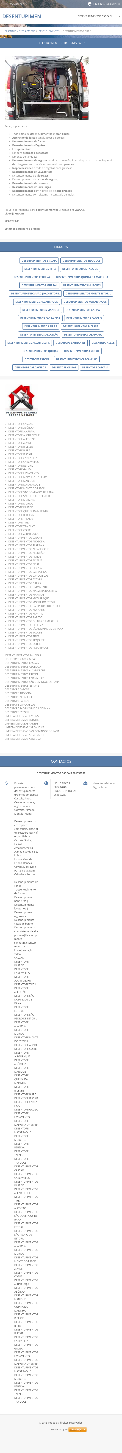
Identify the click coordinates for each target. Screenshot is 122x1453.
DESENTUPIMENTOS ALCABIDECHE (28, 343)
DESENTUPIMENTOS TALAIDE (80, 269)
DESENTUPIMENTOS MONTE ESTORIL (88, 293)
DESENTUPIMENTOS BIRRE (40, 326)
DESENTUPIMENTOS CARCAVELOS (76, 359)
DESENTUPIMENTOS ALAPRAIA (83, 334)
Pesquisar (4, 4)
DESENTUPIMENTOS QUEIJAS (40, 351)
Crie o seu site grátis (58, 1429)
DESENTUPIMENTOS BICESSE (80, 326)
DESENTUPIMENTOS (49, 31)
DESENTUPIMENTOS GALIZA (83, 310)
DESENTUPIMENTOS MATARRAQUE (85, 301)
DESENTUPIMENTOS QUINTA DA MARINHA (82, 277)
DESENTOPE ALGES (103, 343)
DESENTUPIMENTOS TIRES (40, 269)
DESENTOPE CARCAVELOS (30, 367)
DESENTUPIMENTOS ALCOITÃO (39, 334)
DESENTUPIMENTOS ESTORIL (81, 351)
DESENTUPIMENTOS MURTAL (39, 285)
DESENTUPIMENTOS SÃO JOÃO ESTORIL (35, 293)
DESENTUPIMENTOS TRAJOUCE (81, 260)
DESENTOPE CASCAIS (95, 367)
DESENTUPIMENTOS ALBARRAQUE (36, 301)
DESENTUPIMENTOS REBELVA (32, 277)
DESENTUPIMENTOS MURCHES (82, 285)
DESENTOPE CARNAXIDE (71, 343)
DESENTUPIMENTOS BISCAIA (39, 260)
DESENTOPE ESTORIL (37, 359)
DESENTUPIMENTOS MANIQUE (41, 310)
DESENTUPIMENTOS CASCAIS (95, 16)
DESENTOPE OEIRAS (64, 367)
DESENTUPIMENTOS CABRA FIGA (40, 318)
